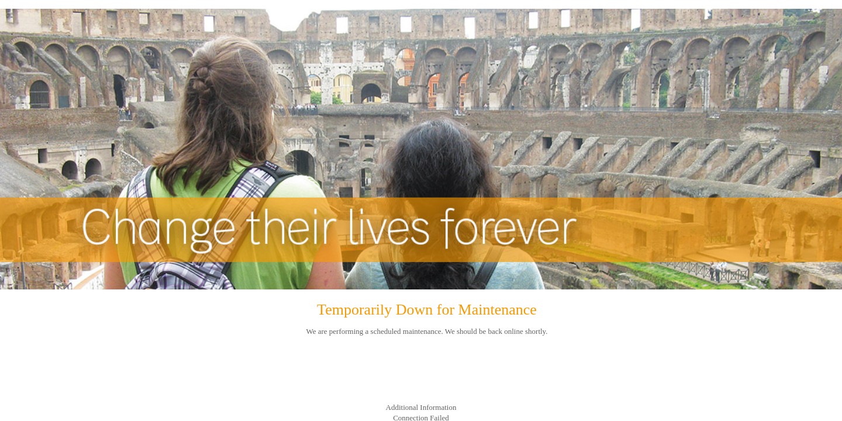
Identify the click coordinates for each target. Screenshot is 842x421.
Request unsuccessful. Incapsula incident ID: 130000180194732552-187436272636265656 (421, 210)
